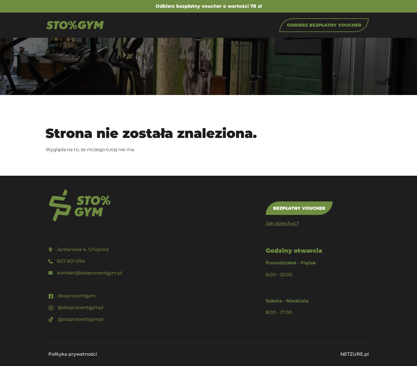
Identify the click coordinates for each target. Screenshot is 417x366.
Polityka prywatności (72, 354)
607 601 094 (71, 261)
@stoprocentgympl (80, 307)
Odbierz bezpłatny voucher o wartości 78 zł (209, 6)
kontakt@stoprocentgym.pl (89, 273)
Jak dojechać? (282, 223)
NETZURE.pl (354, 354)
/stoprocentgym (77, 295)
